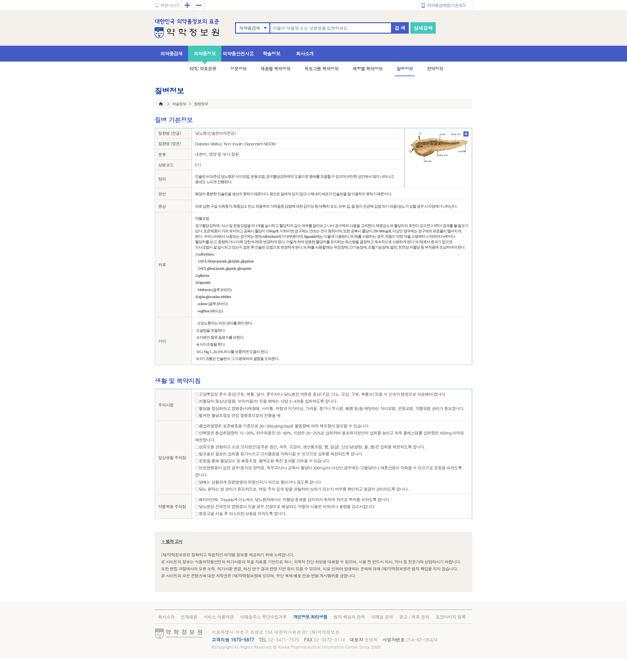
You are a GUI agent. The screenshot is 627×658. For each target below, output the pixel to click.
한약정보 (435, 68)
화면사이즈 (169, 5)
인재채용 (189, 617)
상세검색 (423, 27)
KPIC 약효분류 (203, 68)
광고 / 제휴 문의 (414, 617)
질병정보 (404, 68)
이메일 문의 (382, 617)
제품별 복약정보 (275, 68)
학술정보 (271, 53)
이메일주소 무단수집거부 (263, 617)
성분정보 (238, 68)
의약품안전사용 (238, 53)
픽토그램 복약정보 (321, 68)
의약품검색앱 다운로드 (446, 5)
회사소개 (305, 53)
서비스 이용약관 (219, 617)
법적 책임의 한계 (349, 617)
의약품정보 (205, 53)
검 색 (399, 27)
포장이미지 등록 (450, 617)
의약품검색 (249, 28)
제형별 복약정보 (368, 68)
